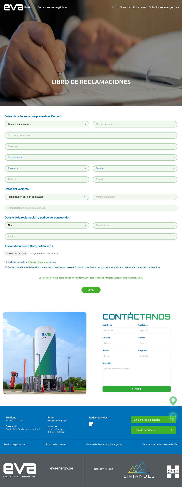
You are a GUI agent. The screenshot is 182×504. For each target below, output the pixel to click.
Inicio (114, 7)
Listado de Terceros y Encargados (104, 444)
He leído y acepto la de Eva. (32, 262)
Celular (106, 337)
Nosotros (125, 7)
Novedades (139, 7)
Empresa (142, 350)
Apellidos (143, 324)
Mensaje (107, 363)
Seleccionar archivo (16, 253)
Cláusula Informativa (38, 262)
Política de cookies (56, 444)
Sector (106, 350)
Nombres (107, 324)
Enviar (91, 290)
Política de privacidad (15, 444)
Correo (141, 337)
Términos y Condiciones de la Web (160, 444)
